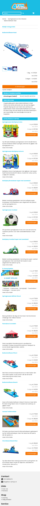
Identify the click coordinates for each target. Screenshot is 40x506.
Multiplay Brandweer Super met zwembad (16, 181)
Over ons (5, 489)
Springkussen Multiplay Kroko (12, 122)
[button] (4, 50)
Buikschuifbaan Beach (10, 382)
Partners (5, 491)
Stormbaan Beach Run (9, 441)
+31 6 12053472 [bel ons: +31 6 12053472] (7, 479)
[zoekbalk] (11, 13)
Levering (4, 498)
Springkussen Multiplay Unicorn (13, 151)
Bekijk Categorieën (20, 27)
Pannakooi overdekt (9, 324)
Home (4, 19)
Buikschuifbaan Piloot (9, 353)
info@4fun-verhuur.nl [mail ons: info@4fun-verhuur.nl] (10, 482)
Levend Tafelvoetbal (9, 411)
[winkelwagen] (33, 13)
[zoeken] (23, 13)
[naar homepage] (20, 6)
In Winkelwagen (20, 87)
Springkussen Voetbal (9, 210)
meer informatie (7, 148)
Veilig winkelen (6, 499)
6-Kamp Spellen (7, 268)
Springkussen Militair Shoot (11, 296)
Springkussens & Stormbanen (17, 19)
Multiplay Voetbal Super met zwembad (15, 239)
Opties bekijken (7, 89)
